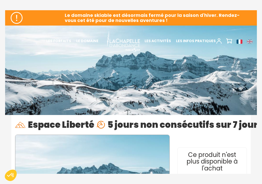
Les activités (158, 40)
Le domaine (87, 40)
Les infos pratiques (196, 40)
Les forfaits (58, 40)
